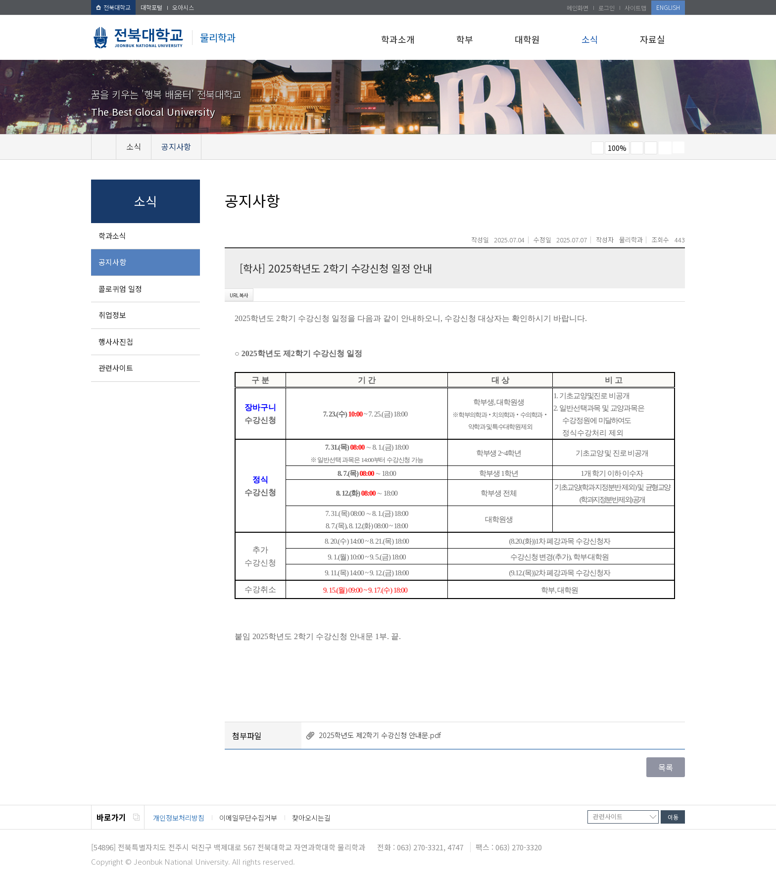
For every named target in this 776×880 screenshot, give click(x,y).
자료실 (652, 39)
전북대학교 (113, 7)
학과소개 (398, 39)
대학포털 (151, 7)
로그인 (606, 7)
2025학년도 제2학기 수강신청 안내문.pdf (380, 735)
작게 (597, 147)
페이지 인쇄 (665, 147)
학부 (464, 39)
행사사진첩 (115, 341)
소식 (590, 39)
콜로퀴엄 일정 (120, 288)
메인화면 (577, 7)
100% (617, 148)
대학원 (527, 39)
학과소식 (112, 236)
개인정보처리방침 (178, 818)
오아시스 (183, 7)
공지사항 (112, 262)
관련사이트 (115, 368)
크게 (636, 147)
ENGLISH (668, 7)
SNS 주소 (678, 147)
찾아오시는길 (311, 818)
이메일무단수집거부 (248, 818)
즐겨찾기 (650, 147)
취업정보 (112, 315)
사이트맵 (635, 7)
